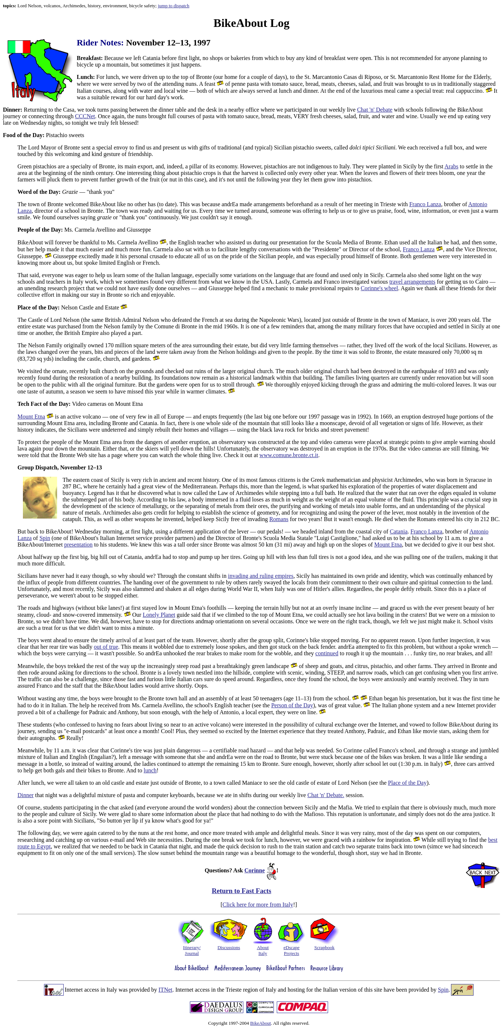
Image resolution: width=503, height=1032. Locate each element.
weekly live (342, 110)
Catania (399, 531)
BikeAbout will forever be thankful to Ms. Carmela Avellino (88, 242)
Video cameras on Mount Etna (80, 404)
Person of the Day (292, 705)
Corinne (254, 870)
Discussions (228, 947)
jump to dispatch (173, 5)
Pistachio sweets (43, 135)
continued (326, 653)
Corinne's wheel (379, 288)
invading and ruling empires (261, 576)
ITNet (165, 990)
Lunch (85, 77)
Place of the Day (407, 783)
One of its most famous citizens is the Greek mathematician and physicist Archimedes (322, 480)
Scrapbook (324, 947)
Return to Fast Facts (241, 891)
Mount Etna (31, 416)
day (409, 833)
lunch (150, 770)
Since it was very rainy (348, 833)
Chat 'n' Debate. (325, 795)
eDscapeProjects (291, 950)
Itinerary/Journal (191, 950)
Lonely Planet (159, 615)
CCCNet (85, 116)
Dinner (11, 110)
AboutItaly (263, 950)
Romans (278, 519)
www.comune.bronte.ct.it (288, 455)
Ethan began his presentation (402, 698)
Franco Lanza (425, 204)
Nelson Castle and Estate (68, 307)
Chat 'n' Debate (374, 110)
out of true (106, 647)
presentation (78, 544)
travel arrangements (412, 282)
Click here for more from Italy (258, 904)
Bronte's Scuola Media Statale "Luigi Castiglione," (302, 538)
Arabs (451, 166)
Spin (44, 538)
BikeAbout (260, 1023)
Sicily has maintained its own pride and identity (351, 576)
